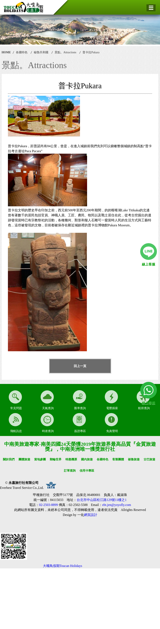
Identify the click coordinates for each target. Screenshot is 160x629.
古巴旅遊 (149, 459)
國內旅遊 (87, 459)
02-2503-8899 (48, 505)
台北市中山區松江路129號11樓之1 (101, 500)
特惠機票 (71, 459)
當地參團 (40, 459)
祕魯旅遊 (134, 459)
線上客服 (148, 264)
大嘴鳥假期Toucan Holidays (62, 566)
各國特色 (22, 52)
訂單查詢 (70, 470)
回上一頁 (80, 366)
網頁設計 (90, 515)
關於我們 (9, 459)
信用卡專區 (87, 470)
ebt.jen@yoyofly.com (116, 505)
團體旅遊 (24, 459)
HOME (6, 52)
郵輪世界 (55, 459)
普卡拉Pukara (90, 52)
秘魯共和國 (41, 52)
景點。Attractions (65, 52)
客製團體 (118, 459)
